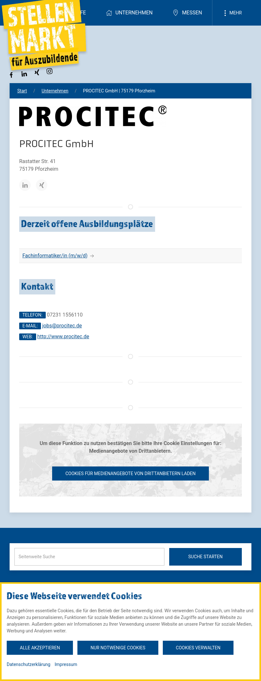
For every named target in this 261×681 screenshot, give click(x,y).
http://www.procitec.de (63, 336)
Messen (187, 13)
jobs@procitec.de (62, 326)
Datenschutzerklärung (28, 664)
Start (22, 90)
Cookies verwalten (198, 647)
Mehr (232, 13)
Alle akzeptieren (40, 647)
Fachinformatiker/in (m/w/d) (55, 256)
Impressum (66, 664)
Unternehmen (129, 13)
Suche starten (205, 556)
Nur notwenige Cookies (118, 647)
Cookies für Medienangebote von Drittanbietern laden (130, 473)
